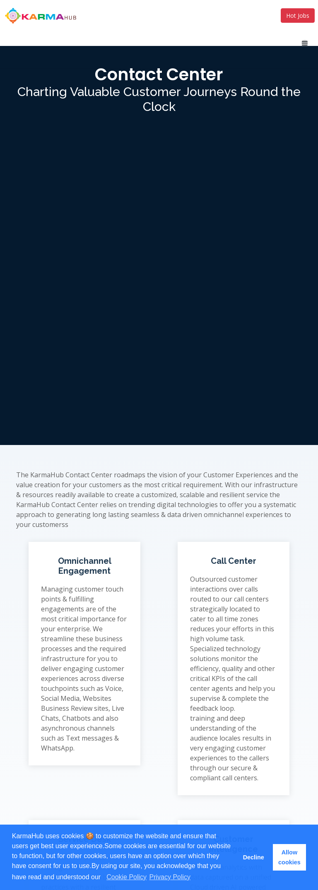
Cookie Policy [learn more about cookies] (126, 876)
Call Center (233, 561)
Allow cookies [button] (289, 857)
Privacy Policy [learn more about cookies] (170, 876)
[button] (104, 877)
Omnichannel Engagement (84, 566)
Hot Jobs (297, 15)
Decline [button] (253, 857)
